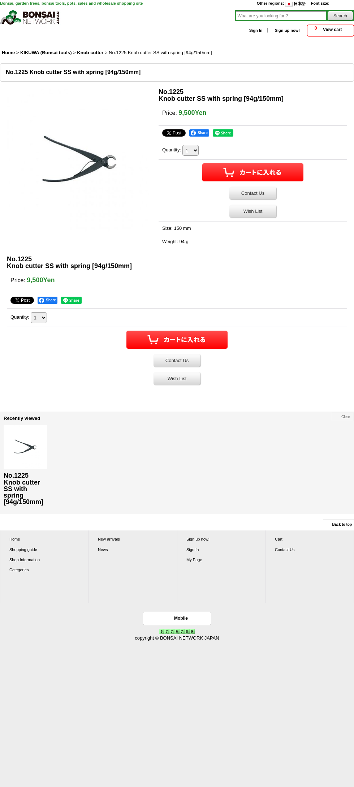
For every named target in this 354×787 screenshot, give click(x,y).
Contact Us (252, 193)
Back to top (342, 524)
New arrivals (109, 539)
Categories (19, 570)
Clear (345, 417)
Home (14, 539)
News (103, 549)
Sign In (256, 30)
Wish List (253, 211)
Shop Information (24, 560)
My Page (194, 560)
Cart (278, 539)
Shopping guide (23, 549)
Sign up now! (287, 30)
